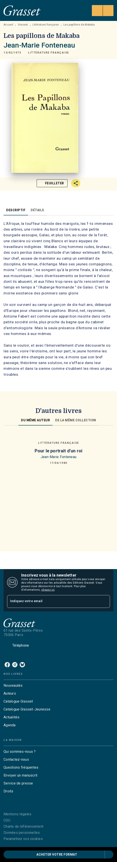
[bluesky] (22, 664)
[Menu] (102, 10)
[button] (48, 53)
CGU (7, 820)
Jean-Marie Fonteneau (39, 45)
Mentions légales (17, 814)
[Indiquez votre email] (53, 601)
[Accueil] (22, 10)
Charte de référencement (23, 826)
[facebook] (7, 664)
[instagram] (15, 664)
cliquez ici (48, 589)
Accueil (8, 24)
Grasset (23, 24)
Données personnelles (22, 833)
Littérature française (45, 24)
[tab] (16, 210)
